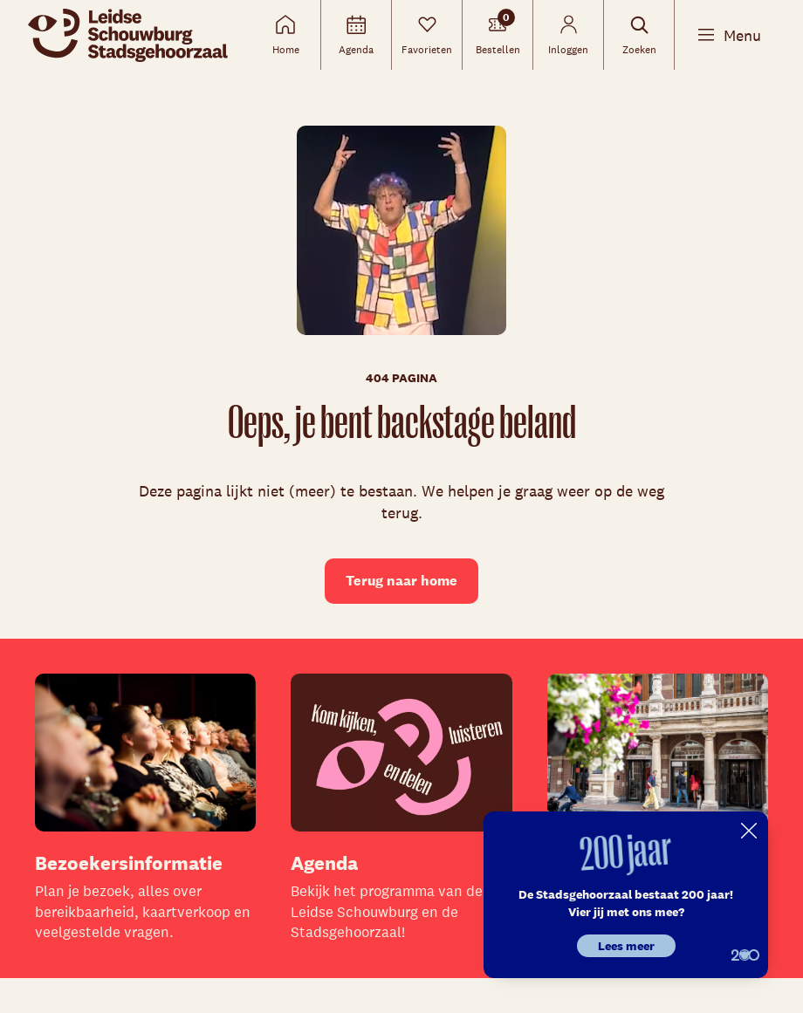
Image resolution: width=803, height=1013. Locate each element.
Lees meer (626, 946)
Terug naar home (401, 581)
